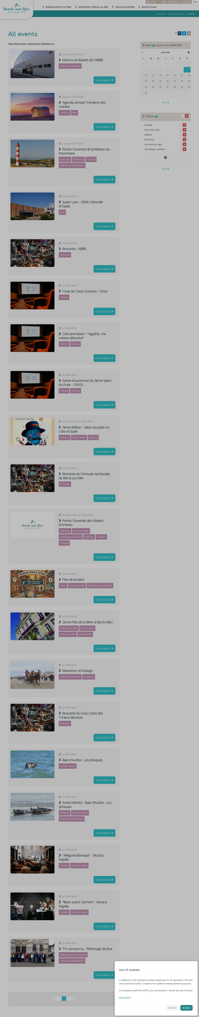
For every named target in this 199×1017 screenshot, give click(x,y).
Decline (172, 1007)
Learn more (125, 997)
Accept (186, 1007)
